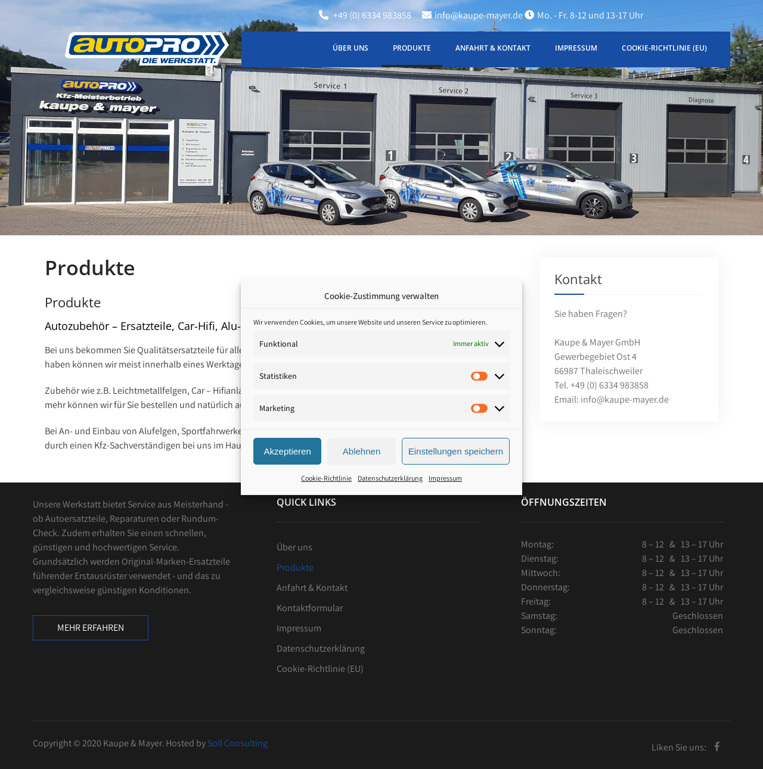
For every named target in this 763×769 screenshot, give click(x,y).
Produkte (412, 48)
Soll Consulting (237, 743)
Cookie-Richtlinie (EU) (664, 48)
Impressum (445, 497)
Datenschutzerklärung (390, 497)
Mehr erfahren (90, 627)
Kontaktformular (310, 608)
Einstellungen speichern (455, 471)
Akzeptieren (287, 471)
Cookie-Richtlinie (326, 497)
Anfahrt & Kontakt (493, 48)
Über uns (350, 48)
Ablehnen (361, 471)
